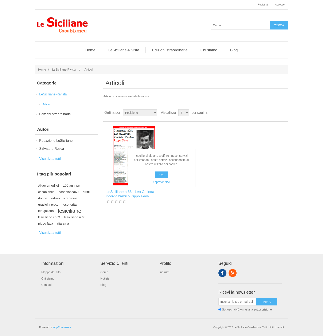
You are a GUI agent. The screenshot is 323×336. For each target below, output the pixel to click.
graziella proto (48, 204)
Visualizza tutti (50, 159)
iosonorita (70, 204)
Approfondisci (162, 182)
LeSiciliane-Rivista (123, 50)
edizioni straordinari (65, 198)
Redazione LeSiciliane (56, 140)
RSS (233, 273)
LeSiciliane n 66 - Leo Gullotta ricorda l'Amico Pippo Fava (130, 194)
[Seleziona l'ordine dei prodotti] (140, 112)
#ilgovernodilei (48, 185)
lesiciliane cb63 (49, 217)
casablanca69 (68, 192)
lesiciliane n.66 (74, 217)
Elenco (284, 112)
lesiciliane (69, 211)
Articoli (46, 104)
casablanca (46, 192)
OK (161, 175)
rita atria (63, 223)
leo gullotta (46, 211)
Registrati (263, 4)
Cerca (104, 272)
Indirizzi (164, 272)
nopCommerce (62, 327)
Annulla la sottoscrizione (256, 309)
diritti (86, 192)
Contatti (46, 284)
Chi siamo (209, 50)
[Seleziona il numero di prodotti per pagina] (183, 112)
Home (90, 50)
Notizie (104, 278)
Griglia (276, 112)
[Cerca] (240, 25)
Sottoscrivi (229, 309)
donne (42, 198)
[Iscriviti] (237, 301)
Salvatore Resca (51, 148)
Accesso (280, 4)
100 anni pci (72, 185)
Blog (234, 50)
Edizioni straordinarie (169, 50)
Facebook (222, 273)
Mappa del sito (51, 272)
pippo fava (45, 223)
